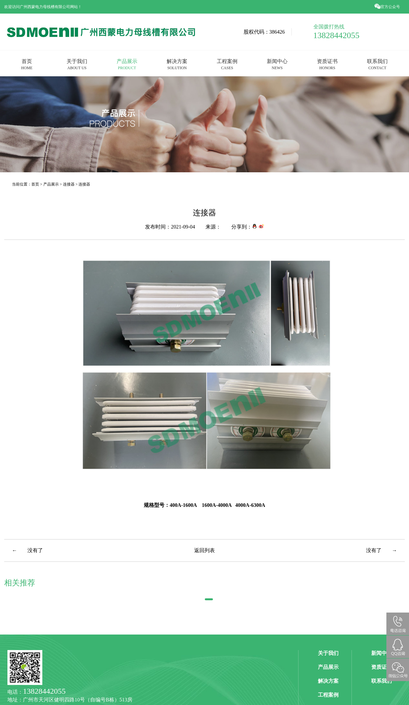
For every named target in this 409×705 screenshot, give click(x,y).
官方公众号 (387, 7)
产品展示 (127, 64)
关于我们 (77, 64)
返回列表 (204, 550)
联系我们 (377, 64)
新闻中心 (277, 64)
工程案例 (227, 64)
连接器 (69, 184)
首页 (26, 64)
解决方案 (177, 64)
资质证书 (327, 64)
